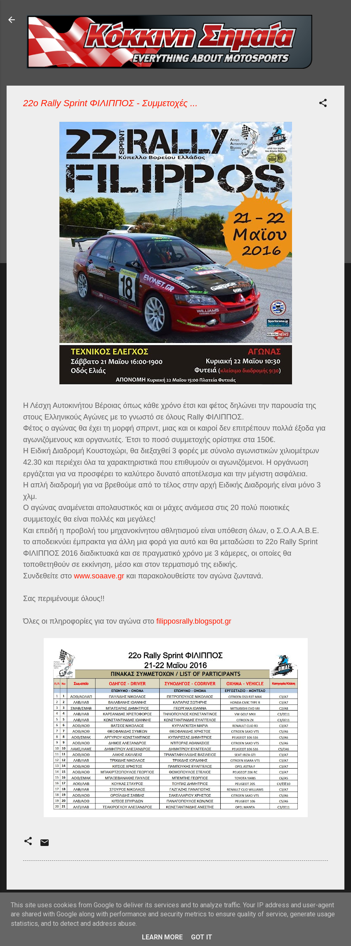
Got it (201, 937)
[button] (323, 104)
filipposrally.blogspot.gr (193, 621)
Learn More (162, 937)
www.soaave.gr (99, 576)
